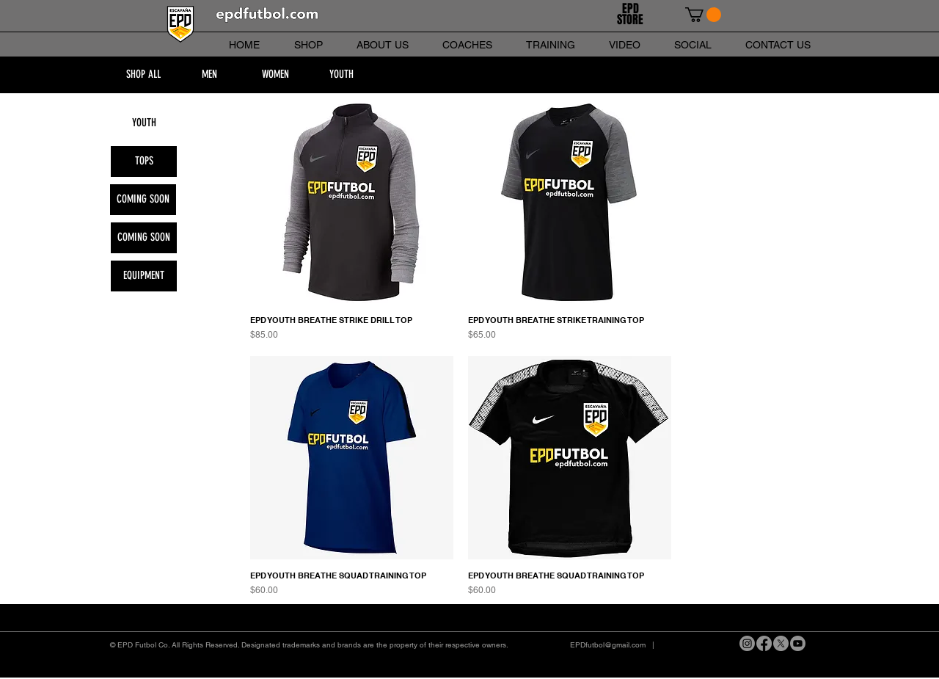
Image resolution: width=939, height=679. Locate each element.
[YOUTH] (341, 74)
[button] (143, 199)
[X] (781, 643)
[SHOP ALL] (143, 74)
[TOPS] (144, 161)
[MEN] (209, 74)
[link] (703, 14)
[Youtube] (797, 643)
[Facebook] (764, 643)
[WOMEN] (275, 74)
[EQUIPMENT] (144, 276)
